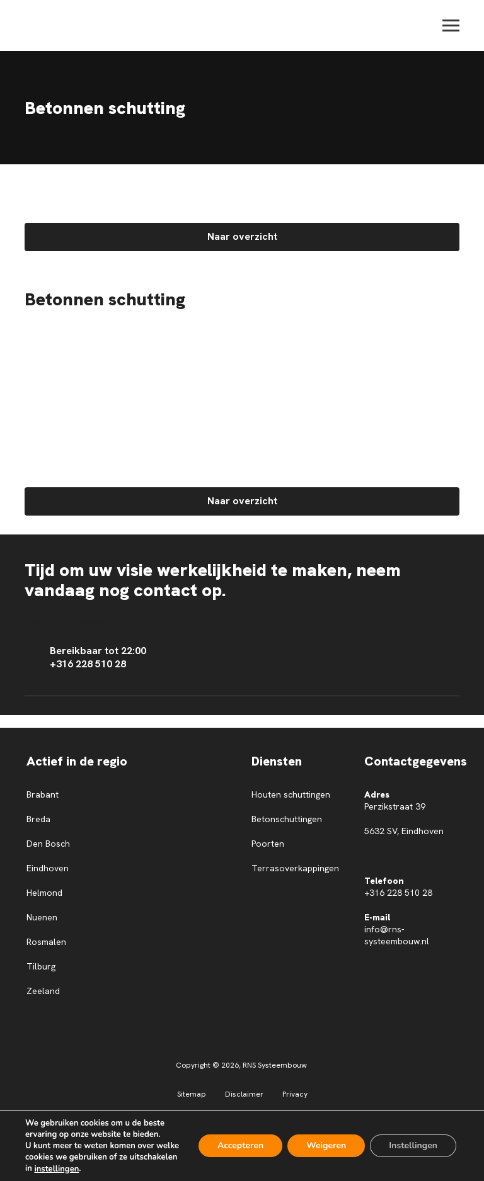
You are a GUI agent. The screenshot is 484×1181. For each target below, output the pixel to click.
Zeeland (43, 991)
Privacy (295, 1094)
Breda (38, 819)
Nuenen (41, 917)
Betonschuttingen (286, 819)
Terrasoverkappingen (295, 868)
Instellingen (413, 1146)
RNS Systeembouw (275, 1065)
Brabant (42, 794)
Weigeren (326, 1146)
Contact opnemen (63, 621)
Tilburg (40, 966)
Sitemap (191, 1094)
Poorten (267, 843)
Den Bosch (48, 843)
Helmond (44, 892)
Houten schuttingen (290, 794)
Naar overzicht (242, 236)
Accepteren (240, 1146)
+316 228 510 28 (398, 892)
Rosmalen (46, 941)
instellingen (56, 1169)
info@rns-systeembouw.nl (396, 935)
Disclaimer (244, 1094)
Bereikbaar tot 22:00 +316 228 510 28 (85, 657)
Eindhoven (47, 868)
